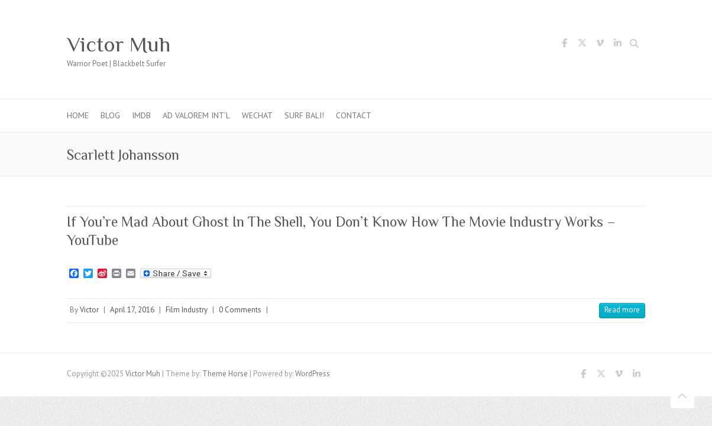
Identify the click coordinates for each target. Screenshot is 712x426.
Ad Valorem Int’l (196, 115)
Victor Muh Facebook (564, 45)
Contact (353, 115)
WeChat (257, 115)
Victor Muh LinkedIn (617, 45)
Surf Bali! (304, 115)
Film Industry (187, 310)
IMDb (141, 115)
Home (78, 115)
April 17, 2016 (132, 310)
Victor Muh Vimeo (600, 45)
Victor (89, 310)
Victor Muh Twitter (582, 45)
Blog (110, 115)
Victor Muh (118, 44)
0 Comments (240, 310)
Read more (622, 310)
